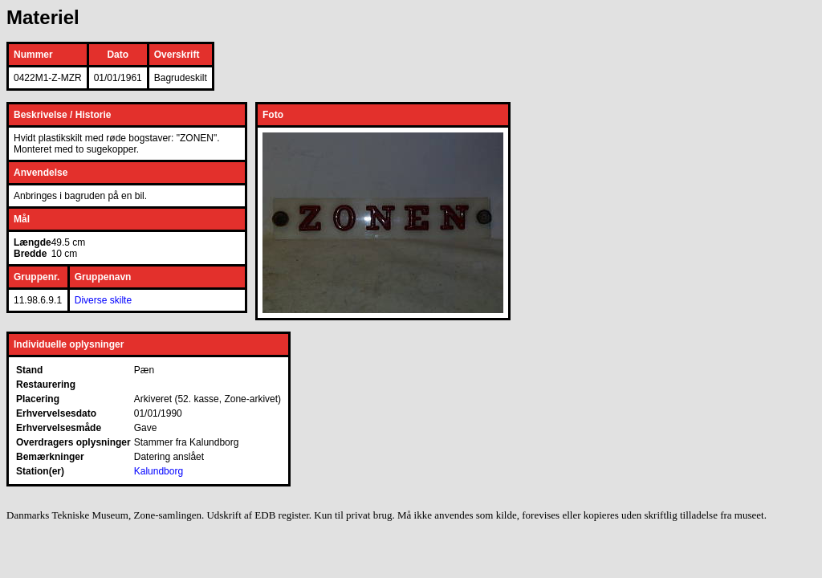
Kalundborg (158, 471)
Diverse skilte (103, 300)
